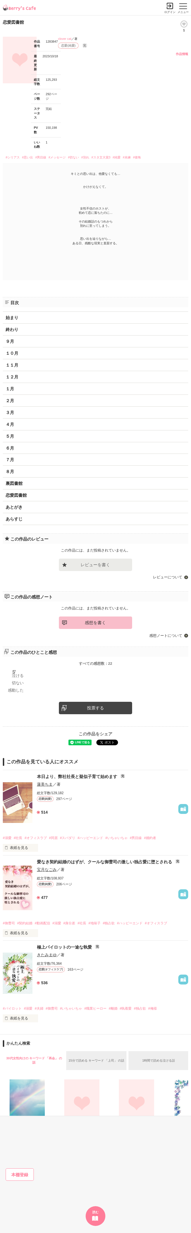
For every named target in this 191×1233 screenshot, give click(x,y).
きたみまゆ (47, 955)
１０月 (12, 353)
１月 (10, 388)
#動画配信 (42, 923)
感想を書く (95, 622)
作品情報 (182, 54)
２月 (10, 400)
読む (95, 1212)
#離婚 (113, 1008)
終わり (12, 329)
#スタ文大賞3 (101, 157)
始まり (12, 317)
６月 (10, 448)
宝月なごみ (47, 869)
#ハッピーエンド (90, 838)
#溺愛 (7, 838)
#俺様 (152, 1008)
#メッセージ (57, 157)
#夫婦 (39, 1008)
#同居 (53, 838)
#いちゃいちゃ (116, 838)
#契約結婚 (25, 923)
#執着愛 (126, 1008)
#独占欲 (109, 923)
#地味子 (94, 923)
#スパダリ (67, 838)
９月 (10, 341)
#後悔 (137, 157)
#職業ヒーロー (95, 1008)
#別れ (85, 157)
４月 (10, 424)
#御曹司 (9, 923)
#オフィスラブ (36, 838)
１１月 (12, 365)
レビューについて (167, 577)
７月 (10, 459)
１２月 (12, 376)
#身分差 (69, 923)
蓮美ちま (45, 784)
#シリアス (13, 157)
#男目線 (40, 157)
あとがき (14, 507)
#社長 (18, 838)
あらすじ (14, 519)
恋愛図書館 (16, 495)
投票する (95, 707)
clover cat (64, 38)
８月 (10, 471)
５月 (10, 436)
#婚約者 (150, 838)
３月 (10, 412)
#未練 (127, 157)
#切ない (73, 157)
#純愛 (117, 157)
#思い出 (27, 157)
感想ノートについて (165, 635)
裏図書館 (14, 483)
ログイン (170, 12)
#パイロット (12, 1008)
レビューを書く (95, 564)
